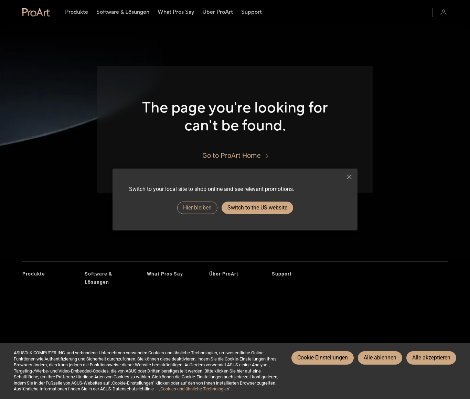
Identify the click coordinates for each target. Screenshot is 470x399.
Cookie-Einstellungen (322, 357)
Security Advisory (291, 338)
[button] (443, 12)
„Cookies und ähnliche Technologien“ (195, 388)
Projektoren (35, 342)
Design (217, 298)
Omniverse (96, 324)
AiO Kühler (33, 331)
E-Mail (279, 316)
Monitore (32, 287)
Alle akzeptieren (431, 357)
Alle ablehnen (380, 357)
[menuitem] (76, 12)
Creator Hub (98, 295)
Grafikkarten (36, 298)
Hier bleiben (197, 207)
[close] (349, 177)
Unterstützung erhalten (297, 327)
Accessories (36, 320)
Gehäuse (32, 309)
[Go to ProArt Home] (235, 155)
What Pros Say (165, 274)
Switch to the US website (257, 207)
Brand (215, 287)
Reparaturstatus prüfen (297, 287)
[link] (36, 12)
